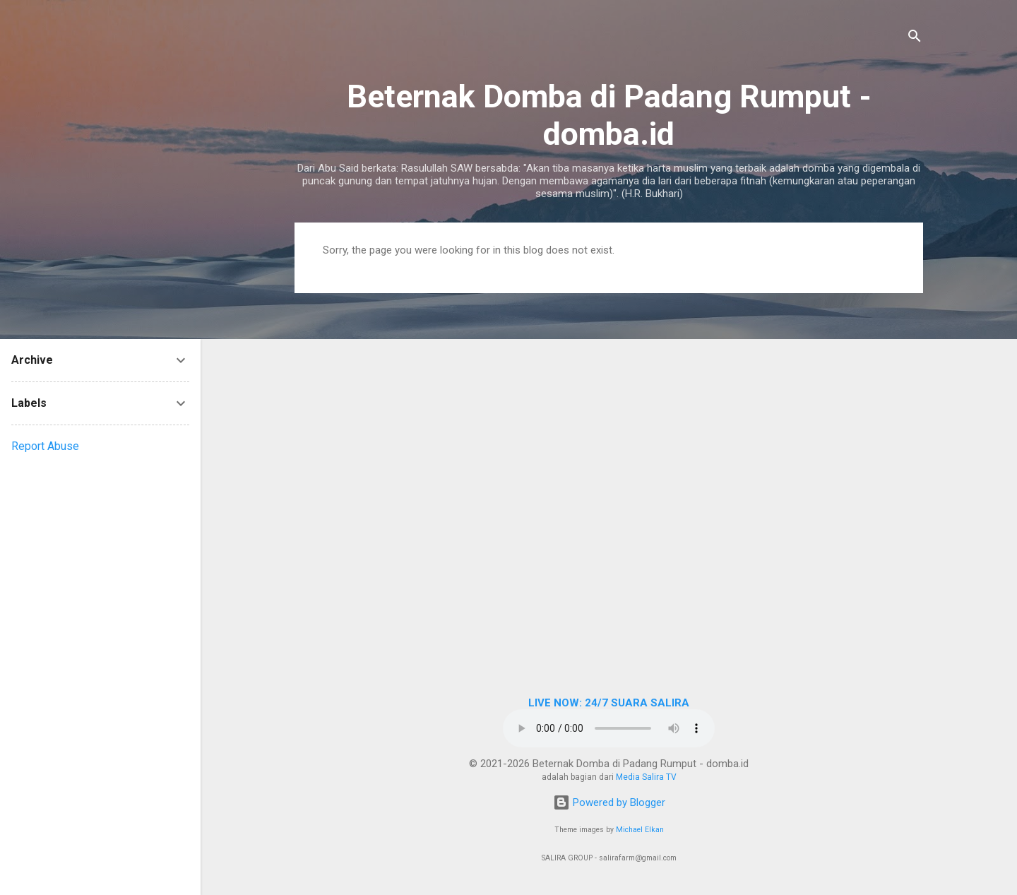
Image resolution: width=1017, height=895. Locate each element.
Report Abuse (45, 446)
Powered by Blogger (609, 802)
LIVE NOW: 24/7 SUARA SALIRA (608, 703)
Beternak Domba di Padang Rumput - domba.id (609, 115)
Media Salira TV (646, 777)
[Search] (914, 38)
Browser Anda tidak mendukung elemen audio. (609, 728)
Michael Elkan (640, 829)
